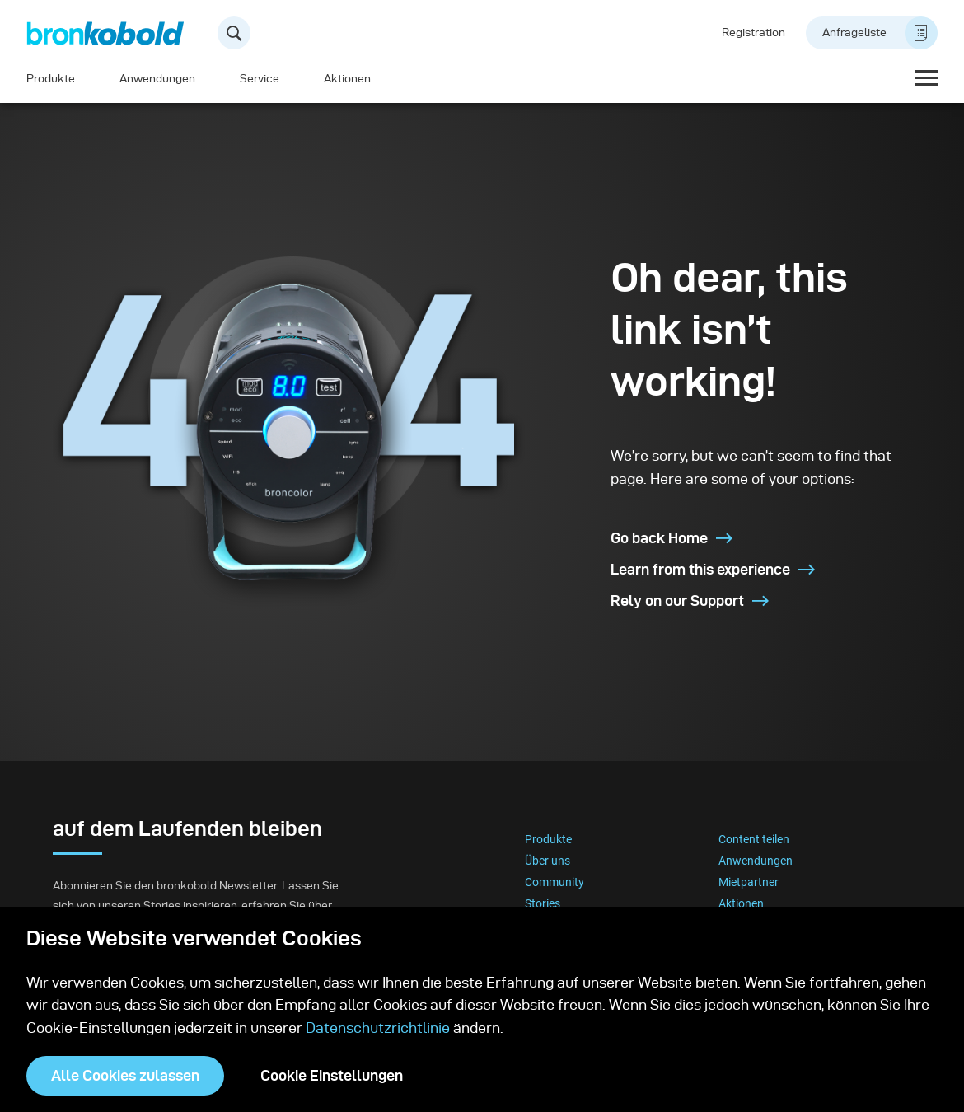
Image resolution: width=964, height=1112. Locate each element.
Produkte (50, 79)
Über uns (547, 860)
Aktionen (347, 79)
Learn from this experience (713, 569)
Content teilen (753, 839)
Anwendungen (157, 79)
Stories (542, 903)
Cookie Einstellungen (331, 1075)
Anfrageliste (880, 32)
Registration (753, 32)
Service (259, 79)
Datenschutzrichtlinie (378, 1027)
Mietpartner (748, 882)
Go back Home (671, 538)
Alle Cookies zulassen (125, 1075)
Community (554, 882)
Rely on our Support (690, 600)
